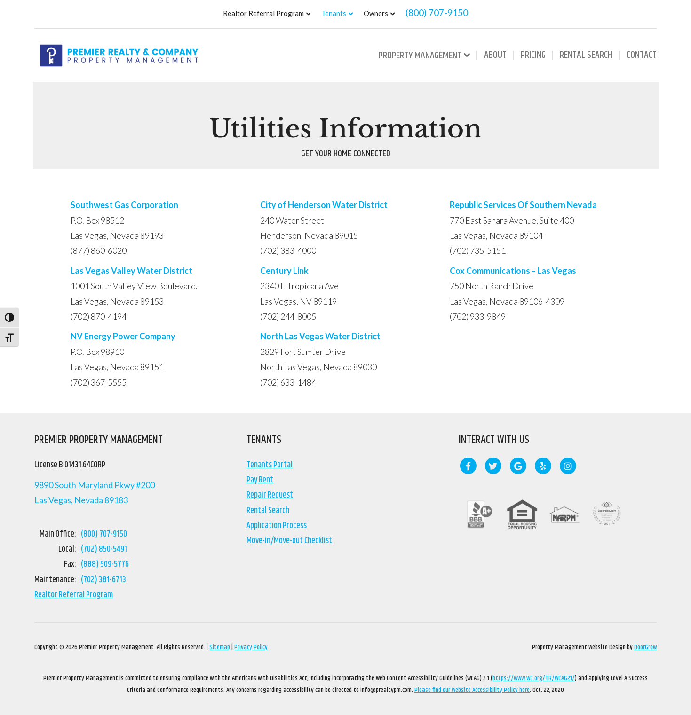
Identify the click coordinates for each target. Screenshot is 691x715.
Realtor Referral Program (263, 13)
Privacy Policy (251, 647)
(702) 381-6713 (103, 579)
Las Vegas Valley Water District (132, 270)
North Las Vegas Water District (320, 336)
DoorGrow (645, 647)
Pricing (533, 55)
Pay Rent (259, 480)
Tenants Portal (269, 465)
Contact (642, 55)
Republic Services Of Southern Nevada (523, 205)
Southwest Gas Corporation (124, 205)
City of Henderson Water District (324, 205)
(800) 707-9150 (436, 12)
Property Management (420, 55)
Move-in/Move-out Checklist (289, 540)
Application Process (276, 525)
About (495, 55)
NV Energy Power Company (123, 336)
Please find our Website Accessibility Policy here (472, 690)
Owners (376, 13)
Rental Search (586, 55)
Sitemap (219, 647)
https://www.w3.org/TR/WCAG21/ (533, 678)
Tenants (333, 13)
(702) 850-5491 (104, 549)
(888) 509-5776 (105, 564)
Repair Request (269, 495)
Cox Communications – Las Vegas (514, 270)
